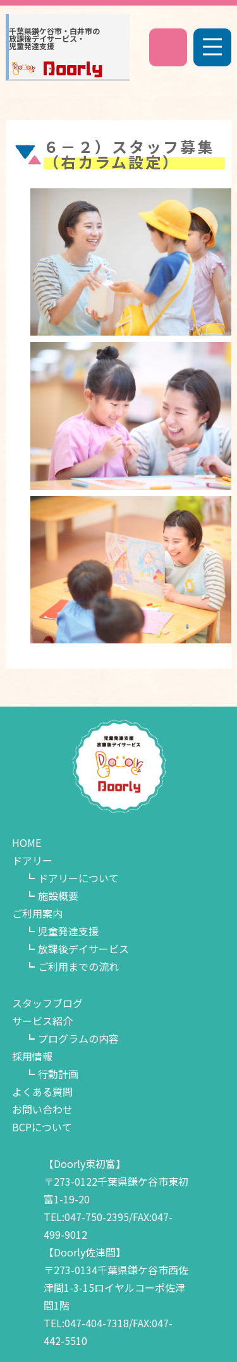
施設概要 (58, 895)
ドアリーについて (78, 877)
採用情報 (32, 1056)
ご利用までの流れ (78, 966)
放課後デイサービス (83, 948)
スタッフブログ (47, 1003)
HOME (26, 842)
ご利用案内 (37, 913)
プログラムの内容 (78, 1038)
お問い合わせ (42, 1109)
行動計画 (58, 1073)
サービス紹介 (42, 1020)
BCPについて (42, 1126)
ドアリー (32, 860)
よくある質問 (42, 1091)
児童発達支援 (68, 931)
